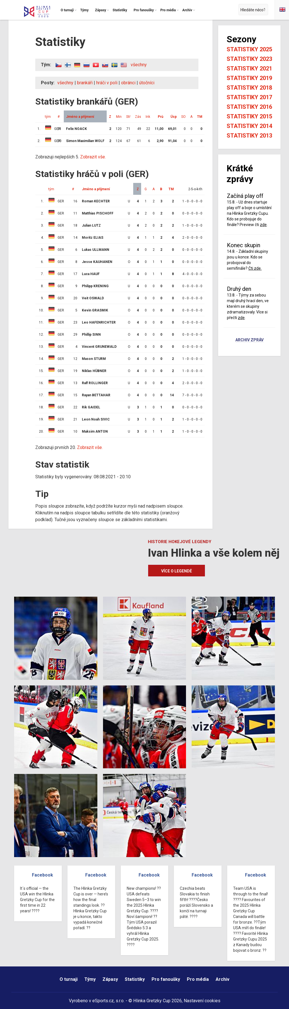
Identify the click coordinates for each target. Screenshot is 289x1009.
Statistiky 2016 (249, 106)
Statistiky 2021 (249, 68)
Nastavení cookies (202, 1000)
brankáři (85, 82)
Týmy (90, 979)
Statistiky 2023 (249, 59)
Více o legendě (176, 571)
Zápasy (110, 979)
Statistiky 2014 (249, 126)
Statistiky (135, 979)
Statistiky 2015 (249, 116)
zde (263, 224)
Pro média (198, 979)
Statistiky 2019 (249, 78)
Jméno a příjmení (80, 117)
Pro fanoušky (166, 979)
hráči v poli (106, 82)
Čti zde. (255, 268)
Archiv (222, 979)
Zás (138, 117)
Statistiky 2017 (249, 97)
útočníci (146, 82)
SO (183, 117)
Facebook (42, 875)
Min (119, 117)
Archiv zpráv (249, 340)
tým (48, 117)
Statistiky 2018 (249, 87)
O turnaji (69, 979)
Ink (148, 117)
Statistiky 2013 (249, 135)
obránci (128, 82)
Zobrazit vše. (93, 157)
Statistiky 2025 (249, 49)
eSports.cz (103, 1000)
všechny (139, 64)
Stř (128, 117)
